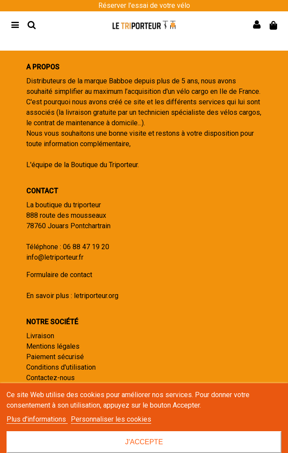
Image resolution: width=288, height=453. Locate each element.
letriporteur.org (96, 296)
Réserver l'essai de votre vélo (144, 5)
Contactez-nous (50, 378)
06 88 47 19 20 (86, 247)
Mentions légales (53, 346)
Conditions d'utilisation (61, 367)
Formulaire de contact (59, 275)
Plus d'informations (37, 419)
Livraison (40, 336)
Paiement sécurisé (55, 357)
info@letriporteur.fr (54, 257)
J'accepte (144, 442)
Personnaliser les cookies (111, 419)
